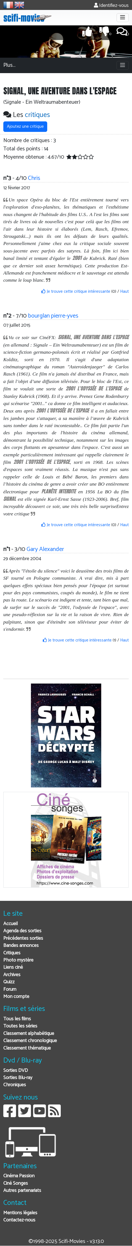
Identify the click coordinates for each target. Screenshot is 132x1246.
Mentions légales (20, 1213)
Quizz (9, 982)
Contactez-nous (19, 1220)
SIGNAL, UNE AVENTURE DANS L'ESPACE (93, 337)
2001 (76, 258)
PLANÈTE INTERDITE (58, 491)
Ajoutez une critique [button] (25, 126)
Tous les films (17, 1019)
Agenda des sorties (22, 931)
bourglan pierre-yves (53, 316)
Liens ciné (13, 967)
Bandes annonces (21, 946)
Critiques (11, 953)
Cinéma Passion (19, 1176)
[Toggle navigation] (123, 17)
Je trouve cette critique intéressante (75, 291)
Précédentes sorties (23, 938)
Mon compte (16, 997)
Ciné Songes (15, 1184)
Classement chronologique (30, 1041)
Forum (9, 990)
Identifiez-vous (111, 6)
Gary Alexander (45, 549)
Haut (124, 291)
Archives (11, 975)
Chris (34, 178)
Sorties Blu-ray (17, 1078)
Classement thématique (27, 1048)
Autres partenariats (22, 1191)
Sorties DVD (15, 1071)
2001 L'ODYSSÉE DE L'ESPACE (94, 388)
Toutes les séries (20, 1026)
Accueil (10, 924)
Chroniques (14, 1085)
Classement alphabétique (28, 1034)
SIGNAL (9, 498)
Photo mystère (18, 960)
